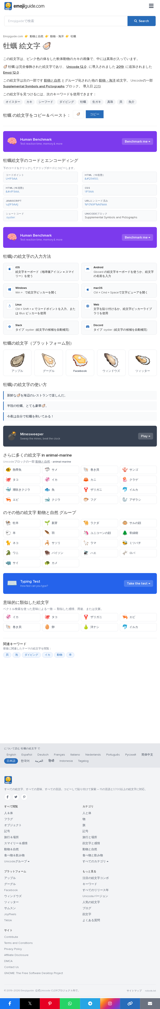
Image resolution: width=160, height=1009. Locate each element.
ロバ (128, 553)
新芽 (51, 523)
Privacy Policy (13, 949)
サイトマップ (134, 990)
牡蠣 (83, 102)
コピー (94, 114)
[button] (40, 177)
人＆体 (8, 813)
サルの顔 (131, 523)
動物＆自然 (11, 849)
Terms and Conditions (18, 943)
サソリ (52, 543)
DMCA (8, 961)
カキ (29, 102)
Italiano (75, 754)
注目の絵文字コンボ (95, 878)
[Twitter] (15, 797)
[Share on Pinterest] (50, 1003)
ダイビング (66, 102)
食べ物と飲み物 (92, 855)
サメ (51, 470)
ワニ (12, 553)
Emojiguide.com (13, 36)
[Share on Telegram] (90, 1003)
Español (26, 754)
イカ (51, 480)
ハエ (89, 553)
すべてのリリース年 (95, 890)
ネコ (12, 543)
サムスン (10, 908)
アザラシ (131, 500)
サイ (12, 563)
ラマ (89, 543)
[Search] (142, 21)
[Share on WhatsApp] (70, 1003)
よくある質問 (91, 920)
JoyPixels (10, 914)
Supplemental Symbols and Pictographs (111, 217)
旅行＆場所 (11, 837)
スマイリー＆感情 (16, 843)
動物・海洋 (57, 36)
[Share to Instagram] (110, 1003)
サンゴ (130, 470)
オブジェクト (13, 825)
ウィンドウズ (13, 896)
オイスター (13, 102)
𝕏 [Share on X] (30, 1003)
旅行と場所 (89, 837)
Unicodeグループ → (16, 861)
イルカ (130, 490)
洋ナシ (91, 627)
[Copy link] (130, 1003)
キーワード (89, 884)
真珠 (110, 102)
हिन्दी (51, 761)
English (11, 754)
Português (113, 754)
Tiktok (8, 920)
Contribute (11, 937)
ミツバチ (131, 543)
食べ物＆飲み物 (14, 855)
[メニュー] (151, 6)
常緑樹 (130, 533)
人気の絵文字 (91, 902)
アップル (10, 878)
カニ (89, 480)
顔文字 (86, 914)
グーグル (10, 884)
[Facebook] (7, 797)
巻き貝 (91, 470)
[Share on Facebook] (10, 1003)
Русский (130, 754)
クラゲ (130, 480)
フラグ (8, 819)
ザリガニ (92, 490)
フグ (89, 500)
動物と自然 (36, 36)
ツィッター (11, 902)
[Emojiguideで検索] (66, 21)
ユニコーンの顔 (97, 533)
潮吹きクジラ (17, 490)
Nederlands (93, 754)
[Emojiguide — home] (24, 6)
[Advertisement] (80, 710)
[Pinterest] (24, 797)
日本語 (11, 761)
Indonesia (66, 761)
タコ (12, 480)
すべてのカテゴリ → (95, 861)
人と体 (86, 813)
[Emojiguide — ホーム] (8, 780)
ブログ (86, 908)
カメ (51, 563)
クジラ (52, 500)
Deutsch (43, 754)
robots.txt (150, 990)
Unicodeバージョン (95, 896)
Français (59, 754)
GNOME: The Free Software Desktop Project (33, 973)
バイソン (53, 553)
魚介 (131, 102)
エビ (12, 500)
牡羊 (12, 523)
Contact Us (11, 967)
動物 (59, 655)
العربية (39, 761)
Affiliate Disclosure (16, 955)
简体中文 (147, 754)
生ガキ (96, 102)
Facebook (11, 890)
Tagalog (83, 761)
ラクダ (91, 523)
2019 (97, 86)
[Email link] (150, 1003)
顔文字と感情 (91, 843)
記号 (7, 831)
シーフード (46, 102)
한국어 (25, 761)
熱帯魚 (13, 470)
